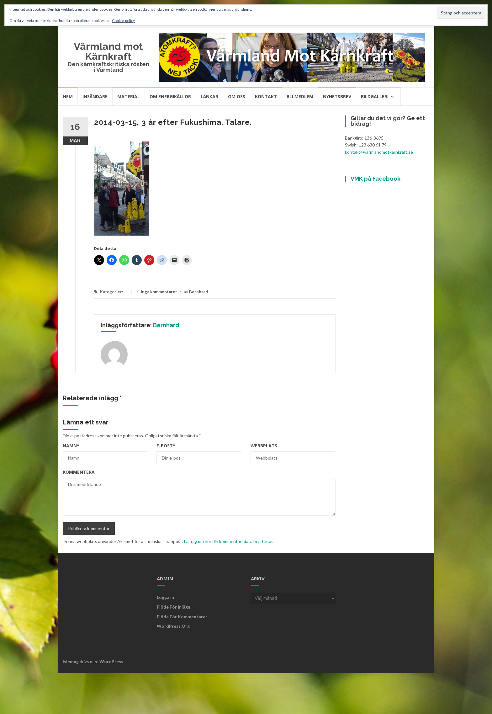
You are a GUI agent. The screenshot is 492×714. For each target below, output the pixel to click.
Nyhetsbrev (337, 96)
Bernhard (198, 291)
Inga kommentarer (159, 291)
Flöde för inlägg (173, 607)
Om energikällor (170, 96)
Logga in (165, 597)
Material (128, 96)
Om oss (236, 96)
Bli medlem (300, 96)
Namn (71, 446)
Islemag (71, 661)
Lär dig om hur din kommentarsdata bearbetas (228, 541)
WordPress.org (173, 626)
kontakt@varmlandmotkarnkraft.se (379, 152)
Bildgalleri (375, 96)
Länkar (209, 96)
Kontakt (266, 96)
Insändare (95, 96)
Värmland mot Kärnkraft (108, 51)
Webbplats (264, 446)
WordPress (111, 661)
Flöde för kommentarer (182, 616)
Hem (68, 96)
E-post (165, 446)
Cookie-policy (123, 20)
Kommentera (79, 472)
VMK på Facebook (375, 178)
